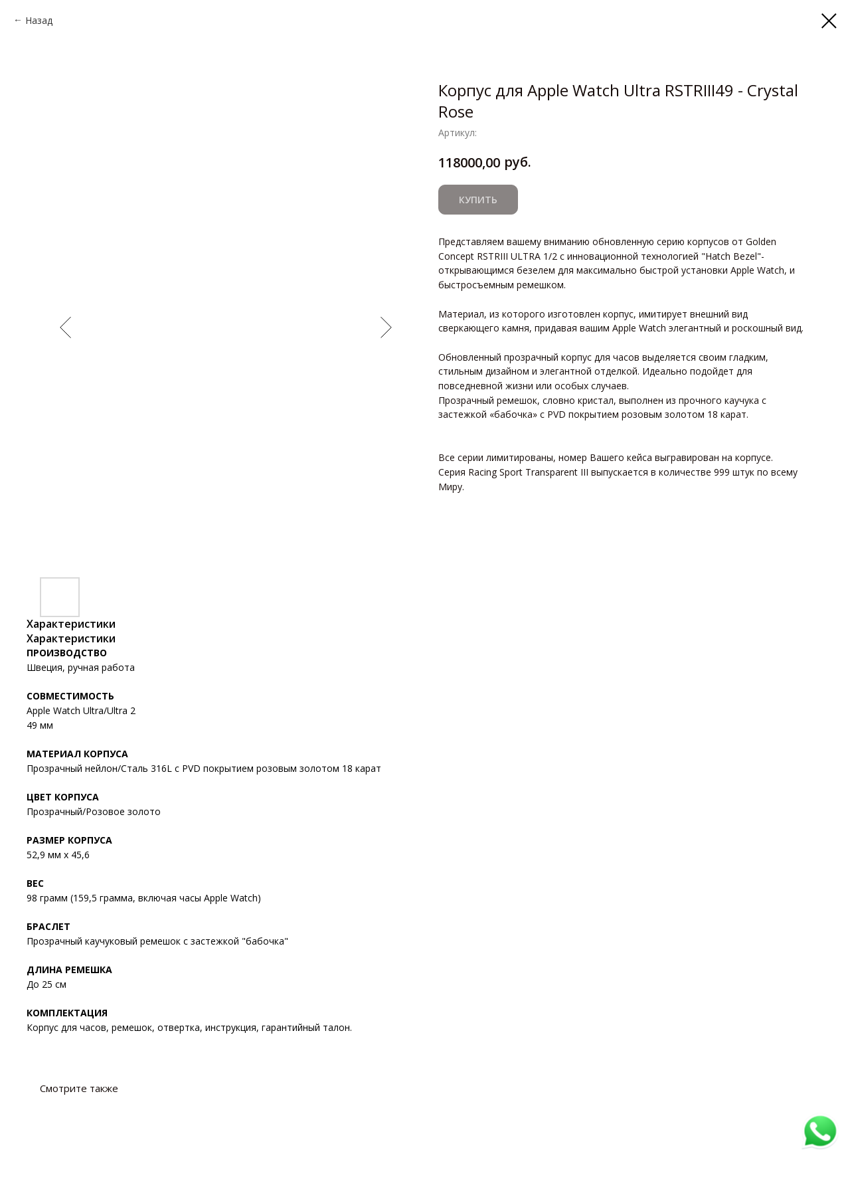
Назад (38, 20)
